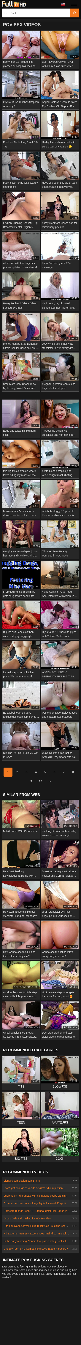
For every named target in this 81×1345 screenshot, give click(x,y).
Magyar (25, 1324)
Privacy (52, 1299)
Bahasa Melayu (50, 1318)
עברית (68, 1324)
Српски (12, 1306)
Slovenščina (12, 1312)
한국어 (12, 1318)
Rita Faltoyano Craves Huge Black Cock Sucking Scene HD (38, 1225)
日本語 (25, 1329)
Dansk (32, 1340)
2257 (41, 1299)
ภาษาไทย (70, 1312)
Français (26, 1306)
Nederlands (65, 1306)
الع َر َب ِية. (39, 1324)
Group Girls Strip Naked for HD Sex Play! (27, 1218)
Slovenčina (29, 1312)
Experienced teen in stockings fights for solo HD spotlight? (37, 1203)
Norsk (57, 1312)
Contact (18, 1299)
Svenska (14, 1335)
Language (63, 4)
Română (67, 1329)
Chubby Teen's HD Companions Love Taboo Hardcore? (36, 1248)
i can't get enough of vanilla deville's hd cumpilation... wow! (38, 1188)
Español (41, 1335)
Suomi (32, 1318)
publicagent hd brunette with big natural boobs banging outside (40, 1195)
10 (40, 781)
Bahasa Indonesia (60, 1335)
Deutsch (45, 1312)
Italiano (53, 1329)
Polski (50, 1306)
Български (46, 1340)
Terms (63, 1299)
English (12, 1329)
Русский (28, 1335)
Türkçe (39, 1306)
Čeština (12, 1324)
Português (55, 1324)
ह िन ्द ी (39, 1329)
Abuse (30, 1299)
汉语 (22, 1318)
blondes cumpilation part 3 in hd (22, 1180)
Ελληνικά (68, 1318)
